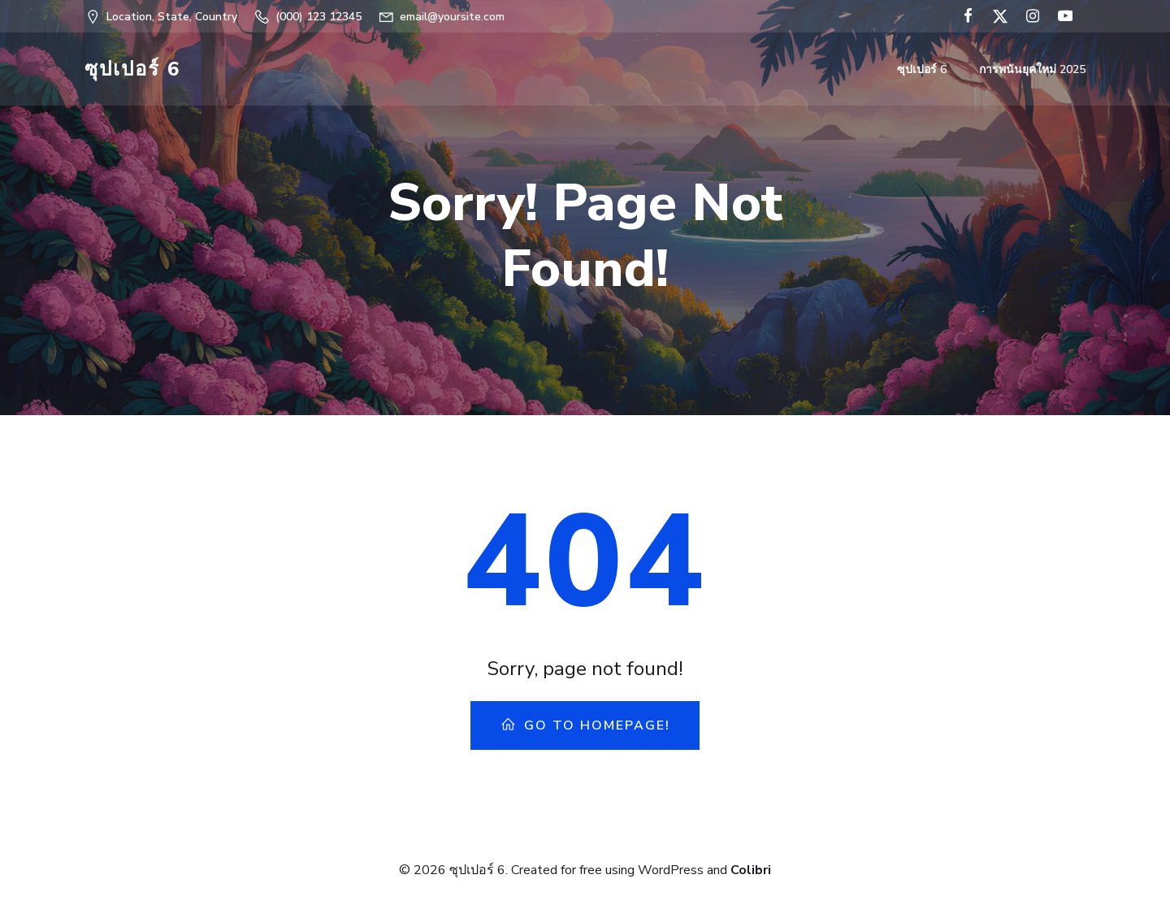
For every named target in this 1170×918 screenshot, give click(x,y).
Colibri (750, 870)
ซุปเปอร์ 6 (922, 69)
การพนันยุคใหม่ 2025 (1032, 69)
